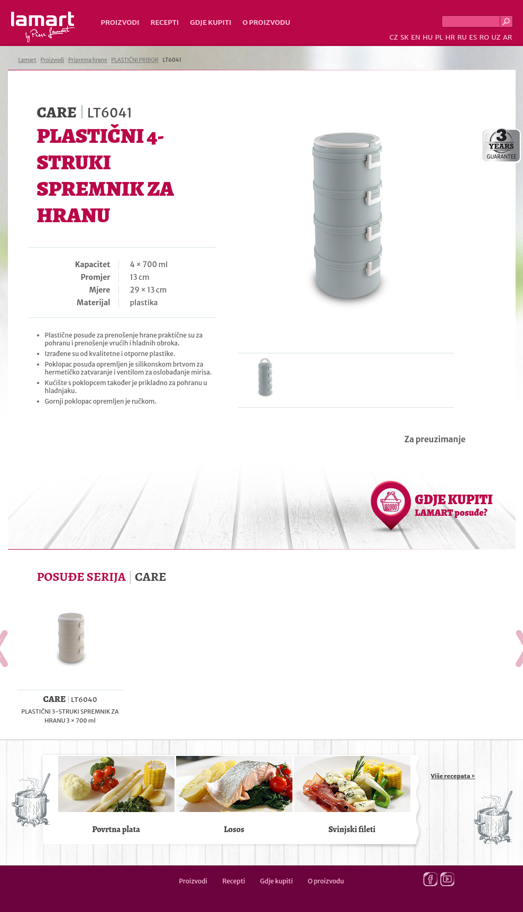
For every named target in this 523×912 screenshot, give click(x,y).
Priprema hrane (87, 60)
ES (473, 37)
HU (428, 37)
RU (462, 37)
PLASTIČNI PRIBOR (134, 60)
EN (415, 37)
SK (404, 37)
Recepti (164, 22)
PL (439, 37)
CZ (393, 37)
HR (450, 37)
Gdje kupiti (210, 22)
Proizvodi (120, 22)
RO (484, 37)
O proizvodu (266, 22)
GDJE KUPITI (454, 504)
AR (507, 37)
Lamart (43, 27)
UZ (495, 37)
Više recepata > (453, 776)
